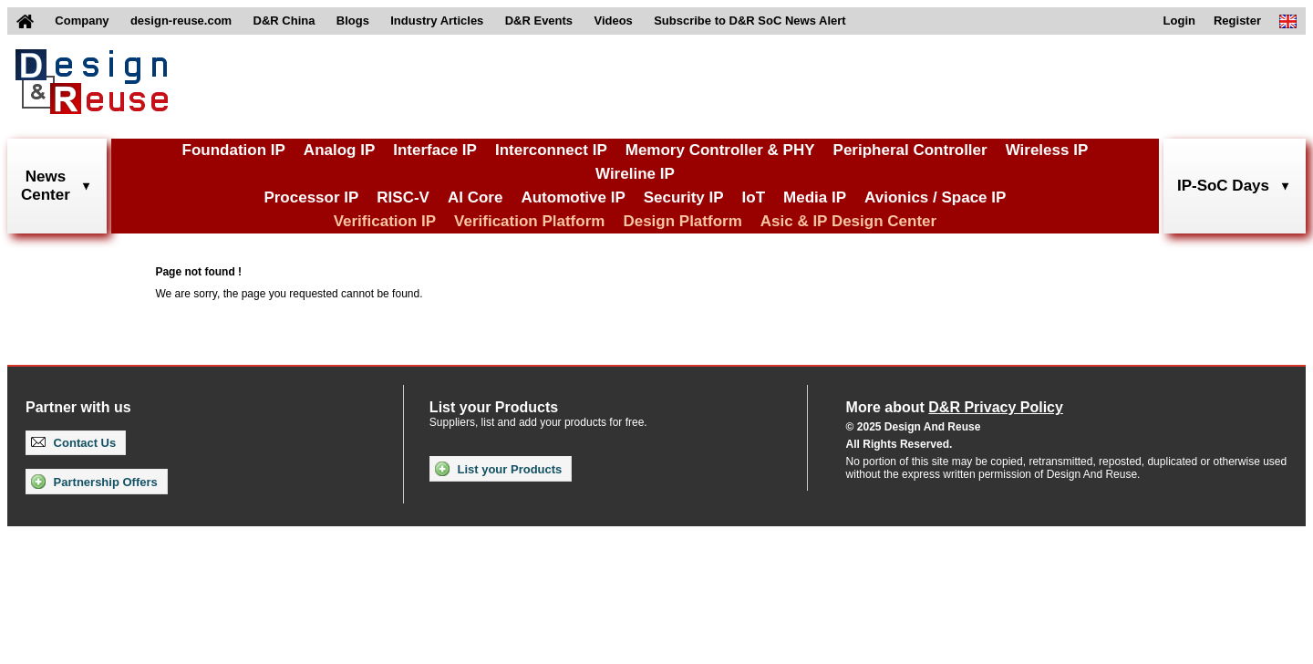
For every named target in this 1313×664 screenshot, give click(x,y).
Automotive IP (573, 197)
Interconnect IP (551, 150)
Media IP (814, 197)
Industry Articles (436, 20)
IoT (754, 197)
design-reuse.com (181, 20)
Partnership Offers (94, 481)
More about (954, 407)
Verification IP (385, 221)
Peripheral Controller (910, 150)
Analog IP (339, 150)
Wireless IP (1047, 150)
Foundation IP (233, 150)
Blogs (352, 20)
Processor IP (311, 197)
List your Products (498, 469)
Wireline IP (635, 173)
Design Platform (682, 221)
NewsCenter (45, 185)
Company (82, 20)
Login (1179, 20)
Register (1237, 20)
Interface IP (435, 150)
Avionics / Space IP (935, 197)
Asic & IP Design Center (848, 221)
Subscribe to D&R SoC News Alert (749, 20)
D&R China (284, 20)
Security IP (684, 197)
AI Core (475, 197)
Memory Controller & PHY (720, 150)
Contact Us (73, 443)
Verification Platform (529, 221)
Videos (613, 20)
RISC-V (403, 197)
